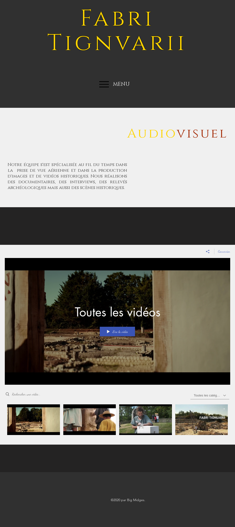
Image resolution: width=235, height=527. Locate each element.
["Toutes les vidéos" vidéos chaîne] (117, 421)
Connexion (224, 251)
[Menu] (104, 84)
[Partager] (207, 251)
